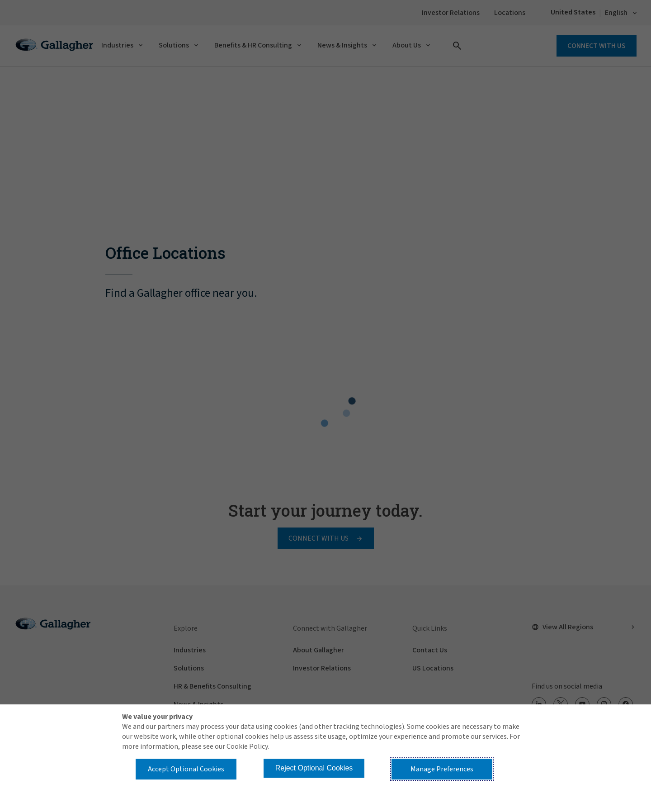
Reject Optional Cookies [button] (314, 768)
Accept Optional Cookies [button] (186, 769)
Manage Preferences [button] (441, 769)
